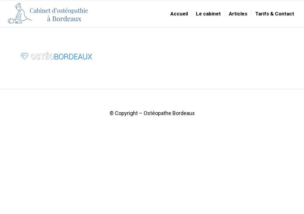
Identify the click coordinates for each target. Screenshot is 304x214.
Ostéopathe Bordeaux (169, 113)
